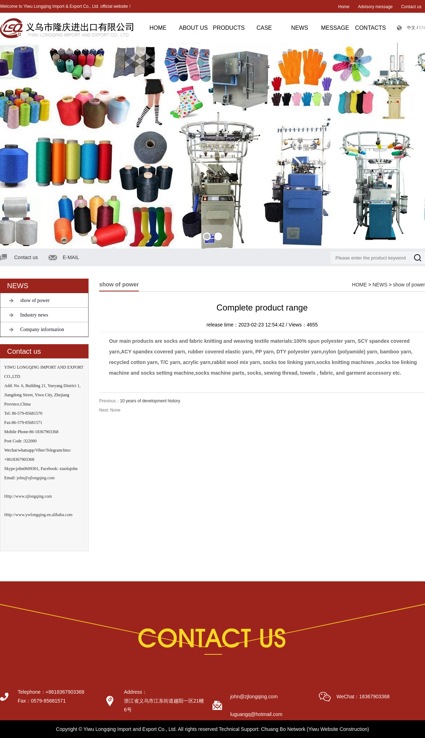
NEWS (299, 28)
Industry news (34, 315)
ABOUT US (193, 28)
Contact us (411, 6)
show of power (35, 300)
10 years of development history (150, 400)
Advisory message (375, 6)
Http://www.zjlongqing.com (28, 496)
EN (422, 27)
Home (344, 6)
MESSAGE (335, 28)
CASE (264, 28)
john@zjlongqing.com (36, 477)
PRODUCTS (229, 28)
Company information (42, 329)
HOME (157, 28)
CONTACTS (370, 28)
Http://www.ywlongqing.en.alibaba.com (38, 514)
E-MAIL (71, 257)
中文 (411, 27)
